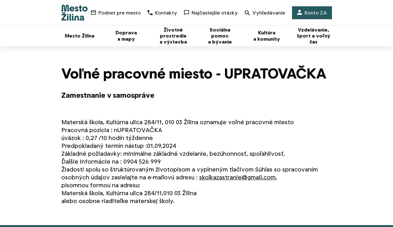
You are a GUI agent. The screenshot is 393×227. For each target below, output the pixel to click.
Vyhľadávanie (265, 13)
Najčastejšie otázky (211, 12)
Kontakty (162, 12)
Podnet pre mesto (116, 12)
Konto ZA (312, 13)
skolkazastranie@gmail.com (237, 177)
